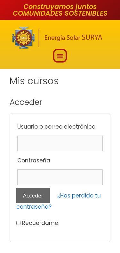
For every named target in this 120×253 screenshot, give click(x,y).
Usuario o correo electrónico (56, 126)
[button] (60, 56)
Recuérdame (37, 223)
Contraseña (33, 160)
